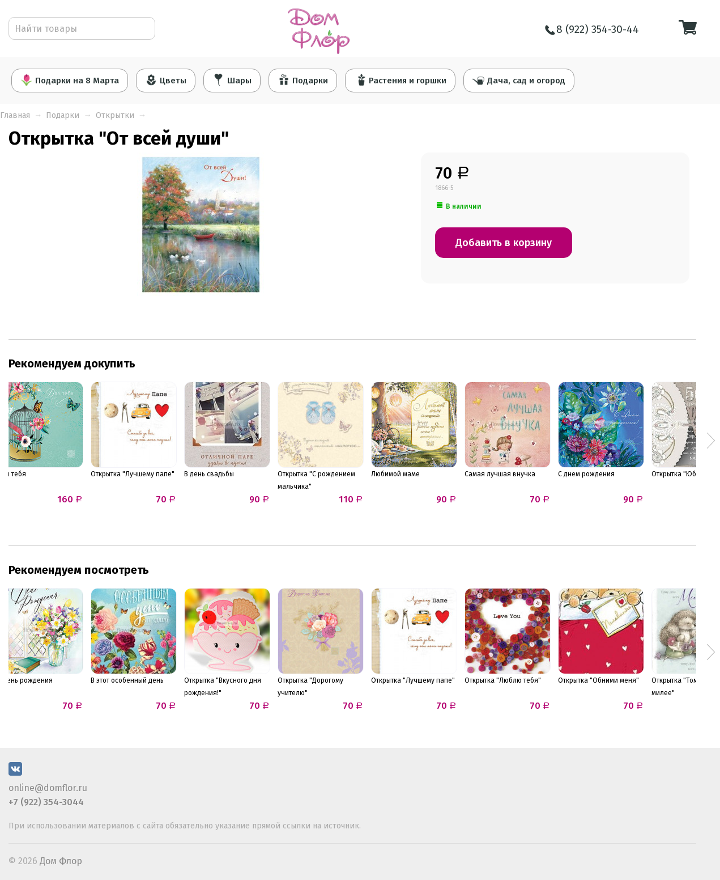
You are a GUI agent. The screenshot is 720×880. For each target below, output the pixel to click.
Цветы (165, 80)
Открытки (115, 115)
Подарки (303, 80)
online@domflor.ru (47, 787)
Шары (232, 80)
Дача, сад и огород (519, 80)
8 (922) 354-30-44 (592, 29)
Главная (15, 115)
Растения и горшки (400, 80)
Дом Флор (61, 861)
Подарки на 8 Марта (69, 80)
